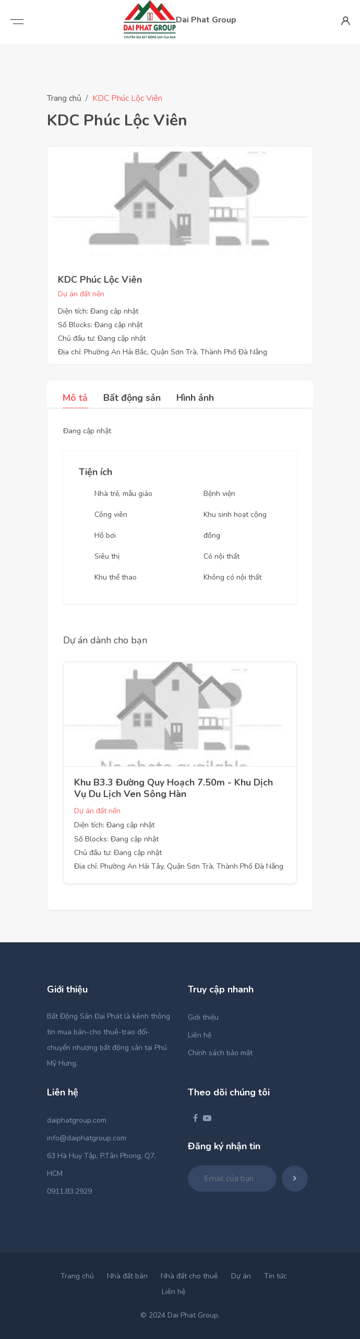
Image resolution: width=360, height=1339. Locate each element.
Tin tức (275, 1276)
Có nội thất (221, 556)
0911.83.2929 (69, 1191)
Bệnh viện (219, 494)
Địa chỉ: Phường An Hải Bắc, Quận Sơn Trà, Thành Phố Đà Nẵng (162, 352)
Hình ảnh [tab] (195, 397)
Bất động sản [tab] (132, 397)
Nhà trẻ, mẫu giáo (123, 494)
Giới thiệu (203, 1017)
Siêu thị (106, 556)
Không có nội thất (232, 577)
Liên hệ (199, 1035)
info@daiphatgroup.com (86, 1138)
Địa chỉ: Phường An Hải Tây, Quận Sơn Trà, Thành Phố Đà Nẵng (178, 866)
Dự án (241, 1276)
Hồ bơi (105, 535)
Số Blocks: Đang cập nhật (100, 325)
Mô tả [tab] (75, 397)
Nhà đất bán (127, 1276)
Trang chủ (64, 98)
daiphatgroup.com (76, 1120)
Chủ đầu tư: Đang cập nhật (102, 338)
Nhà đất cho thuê (189, 1276)
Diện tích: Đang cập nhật (98, 311)
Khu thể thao (115, 577)
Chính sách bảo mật (220, 1053)
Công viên (110, 515)
